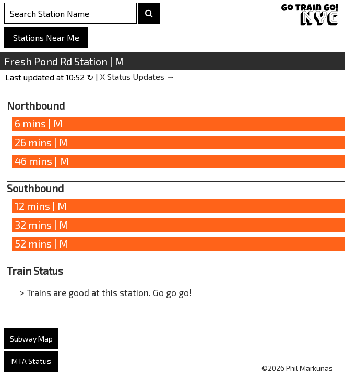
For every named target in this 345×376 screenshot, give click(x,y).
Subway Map (31, 338)
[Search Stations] (70, 13)
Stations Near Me (46, 37)
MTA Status (31, 361)
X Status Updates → (137, 76)
